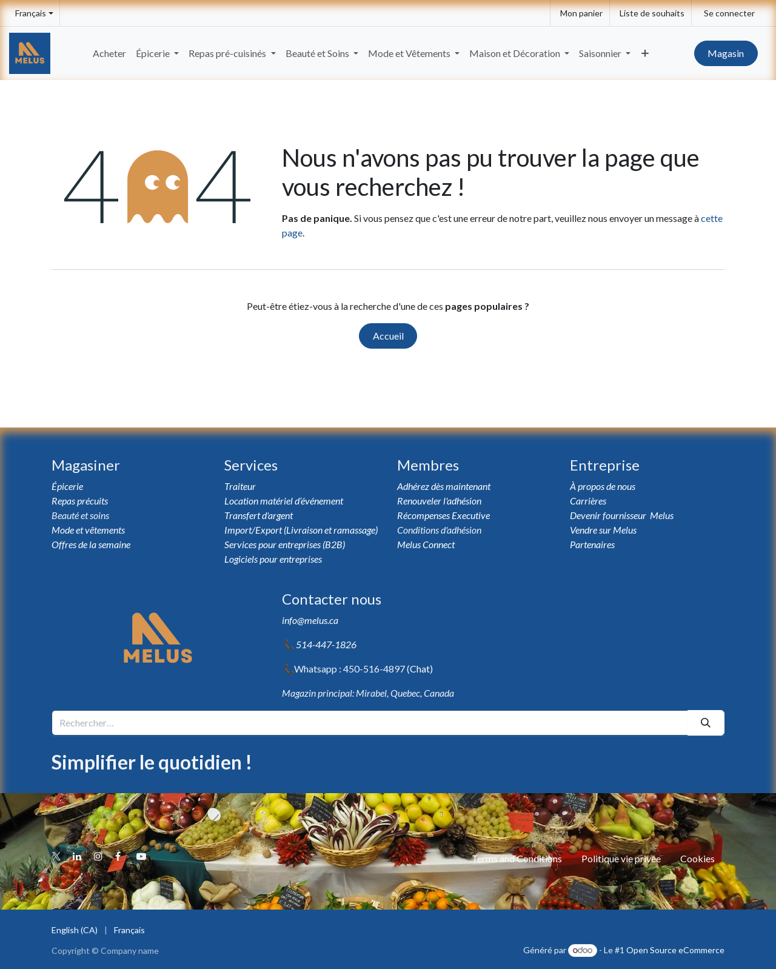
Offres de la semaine (91, 544)
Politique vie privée (621, 858)
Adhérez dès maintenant (443, 486)
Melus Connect (426, 544)
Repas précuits (80, 500)
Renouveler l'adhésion (439, 500)
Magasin (725, 53)
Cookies (697, 858)
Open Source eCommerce (675, 950)
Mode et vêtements (88, 529)
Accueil (388, 335)
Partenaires (592, 544)
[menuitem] (109, 53)
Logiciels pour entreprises (273, 559)
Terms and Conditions (517, 858)
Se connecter (729, 13)
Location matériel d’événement (283, 500)
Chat (420, 668)
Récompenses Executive (443, 515)
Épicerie (68, 486)
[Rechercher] (705, 723)
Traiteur (240, 486)
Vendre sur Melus (604, 529)
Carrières (588, 500)
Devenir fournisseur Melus (622, 515)
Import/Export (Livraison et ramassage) (301, 529)
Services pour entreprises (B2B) (284, 544)
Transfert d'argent (258, 515)
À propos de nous (603, 486)
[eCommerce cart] (579, 13)
